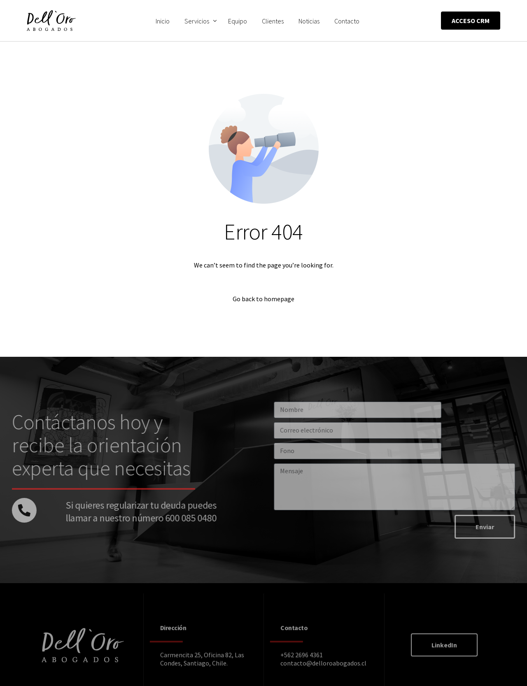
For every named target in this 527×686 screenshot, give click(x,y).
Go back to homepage (263, 299)
